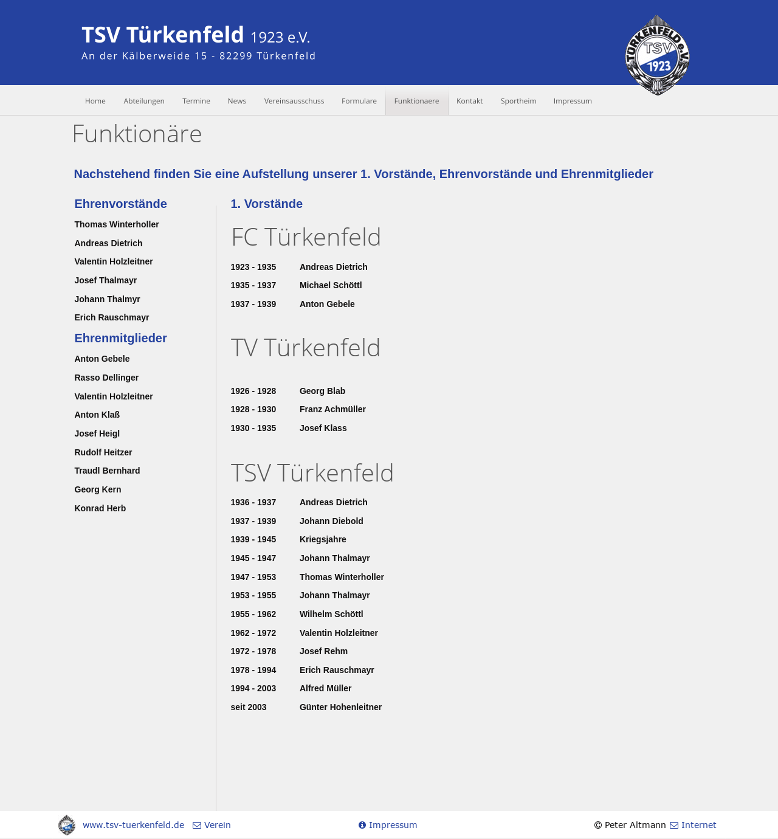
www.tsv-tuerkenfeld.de (133, 825)
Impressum (392, 825)
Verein (216, 825)
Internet (697, 825)
